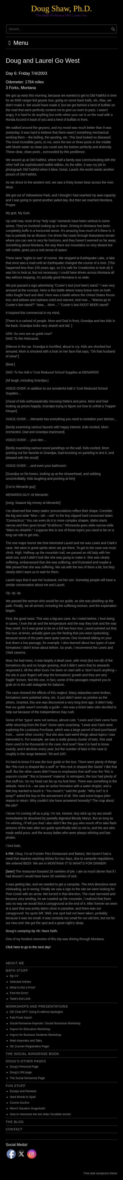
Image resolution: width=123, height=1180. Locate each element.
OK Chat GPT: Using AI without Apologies (36, 1011)
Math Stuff (17, 970)
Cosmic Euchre (19, 1102)
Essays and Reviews (23, 1091)
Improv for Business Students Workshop (35, 1034)
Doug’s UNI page (21, 1072)
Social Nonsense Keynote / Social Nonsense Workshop (45, 1023)
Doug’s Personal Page (24, 1066)
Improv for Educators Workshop (30, 1029)
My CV (14, 976)
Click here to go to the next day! (28, 947)
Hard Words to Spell (22, 1097)
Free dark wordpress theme (100, 1173)
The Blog (15, 1122)
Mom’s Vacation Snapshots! (27, 1108)
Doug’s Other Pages (26, 1061)
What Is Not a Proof (22, 987)
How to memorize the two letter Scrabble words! (40, 1114)
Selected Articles (20, 981)
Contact (14, 1129)
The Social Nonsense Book (32, 1054)
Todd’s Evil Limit (20, 998)
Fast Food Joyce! (21, 1017)
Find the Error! (19, 993)
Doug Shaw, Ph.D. (61, 8)
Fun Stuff (16, 1086)
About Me (15, 963)
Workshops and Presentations (37, 1006)
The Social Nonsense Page (27, 1078)
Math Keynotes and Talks (26, 1040)
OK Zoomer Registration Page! (29, 1046)
